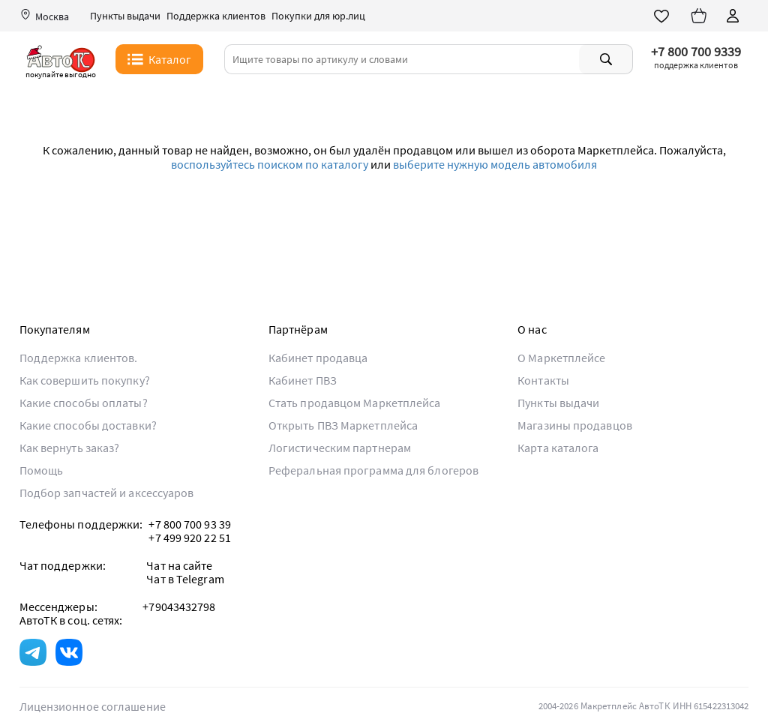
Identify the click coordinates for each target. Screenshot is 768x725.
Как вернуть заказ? (70, 447)
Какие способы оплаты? (84, 402)
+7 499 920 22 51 (189, 537)
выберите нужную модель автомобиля (495, 164)
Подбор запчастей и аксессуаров (107, 492)
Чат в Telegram (185, 578)
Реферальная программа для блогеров (373, 470)
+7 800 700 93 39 (189, 524)
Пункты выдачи (125, 16)
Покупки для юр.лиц (318, 16)
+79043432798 (178, 606)
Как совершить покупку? (85, 380)
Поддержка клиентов (216, 16)
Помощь (42, 470)
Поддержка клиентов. (79, 357)
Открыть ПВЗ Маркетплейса (343, 425)
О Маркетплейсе (561, 357)
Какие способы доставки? (88, 425)
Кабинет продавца (318, 357)
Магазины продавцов (575, 425)
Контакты (543, 380)
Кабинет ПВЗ (302, 380)
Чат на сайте (179, 565)
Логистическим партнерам (339, 447)
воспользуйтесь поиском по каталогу (269, 164)
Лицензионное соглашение (93, 706)
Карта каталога (558, 447)
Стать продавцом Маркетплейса (354, 402)
